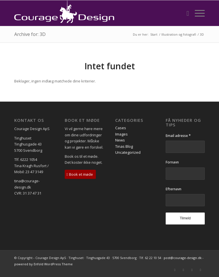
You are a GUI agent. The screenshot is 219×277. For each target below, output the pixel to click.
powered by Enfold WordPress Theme (43, 264)
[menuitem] (185, 13)
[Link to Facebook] (183, 270)
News (120, 140)
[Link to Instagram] (200, 270)
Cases (120, 127)
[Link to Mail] (175, 270)
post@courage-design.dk (183, 258)
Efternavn (173, 189)
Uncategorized (128, 152)
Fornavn (172, 162)
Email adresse (178, 135)
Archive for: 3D (30, 34)
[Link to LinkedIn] (192, 270)
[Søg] (185, 13)
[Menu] (197, 13)
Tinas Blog (124, 146)
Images (121, 134)
